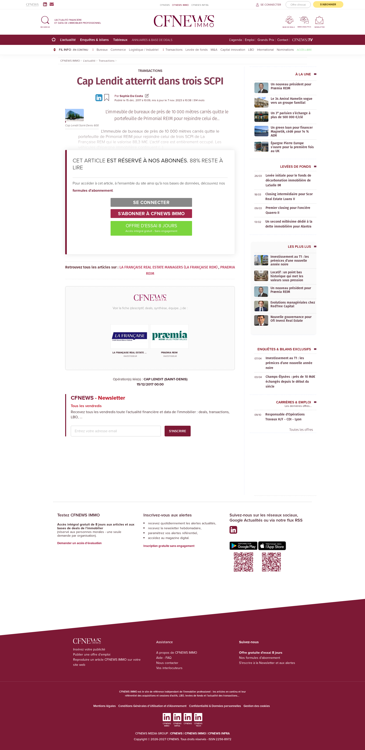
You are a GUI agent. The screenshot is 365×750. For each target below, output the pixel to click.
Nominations (285, 49)
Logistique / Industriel (144, 49)
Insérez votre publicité (89, 649)
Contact (282, 39)
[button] (45, 21)
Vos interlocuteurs (169, 668)
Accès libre (304, 49)
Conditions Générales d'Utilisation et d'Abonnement (152, 706)
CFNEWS (165, 5)
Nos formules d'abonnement (259, 657)
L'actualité (68, 39)
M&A (214, 49)
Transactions (174, 49)
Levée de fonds (197, 49)
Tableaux (120, 39)
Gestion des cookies (256, 706)
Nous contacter (167, 662)
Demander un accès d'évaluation (79, 543)
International (265, 49)
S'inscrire (177, 431)
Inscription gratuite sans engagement (168, 546)
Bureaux (102, 49)
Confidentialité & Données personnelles (215, 706)
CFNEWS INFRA (200, 5)
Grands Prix (265, 39)
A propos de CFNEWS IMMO (176, 652)
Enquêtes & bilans (94, 39)
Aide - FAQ (164, 657)
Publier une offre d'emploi (91, 654)
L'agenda (235, 39)
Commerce (118, 49)
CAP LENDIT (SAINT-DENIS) (150, 382)
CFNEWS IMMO (180, 5)
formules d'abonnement (93, 190)
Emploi (249, 39)
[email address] (116, 431)
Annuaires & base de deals (152, 40)
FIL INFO (76, 49)
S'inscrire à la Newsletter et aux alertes (267, 662)
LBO (251, 49)
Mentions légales (104, 706)
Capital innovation (232, 49)
